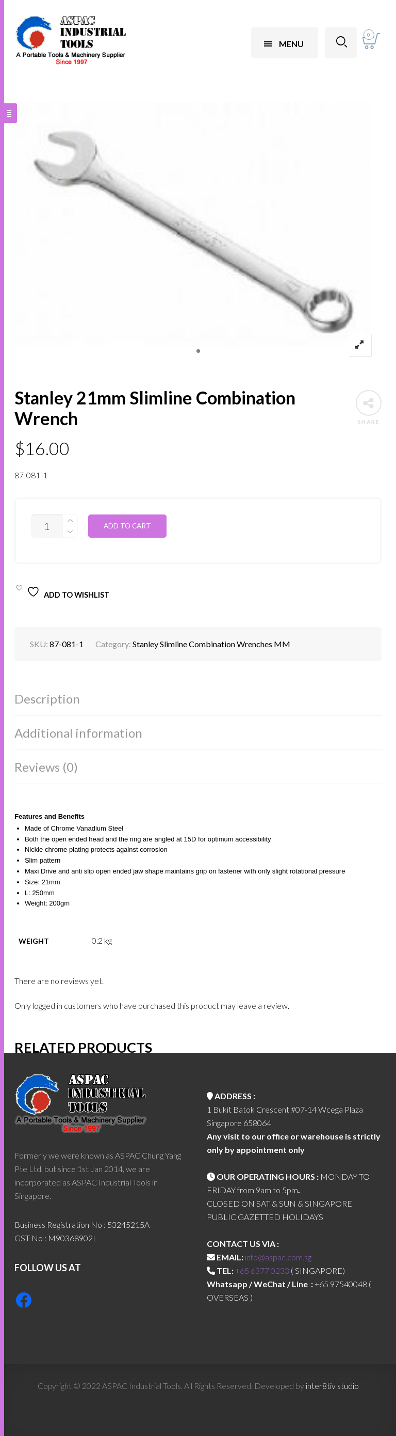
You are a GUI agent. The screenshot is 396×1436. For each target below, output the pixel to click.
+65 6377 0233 (262, 1270)
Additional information (78, 732)
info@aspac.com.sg (278, 1257)
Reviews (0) (46, 766)
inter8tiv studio (332, 1386)
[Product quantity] (46, 526)
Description (47, 698)
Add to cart (127, 526)
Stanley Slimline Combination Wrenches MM (211, 644)
